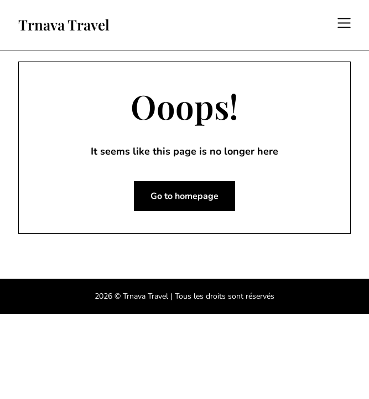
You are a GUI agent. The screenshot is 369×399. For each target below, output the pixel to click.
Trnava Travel (64, 25)
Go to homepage (184, 196)
